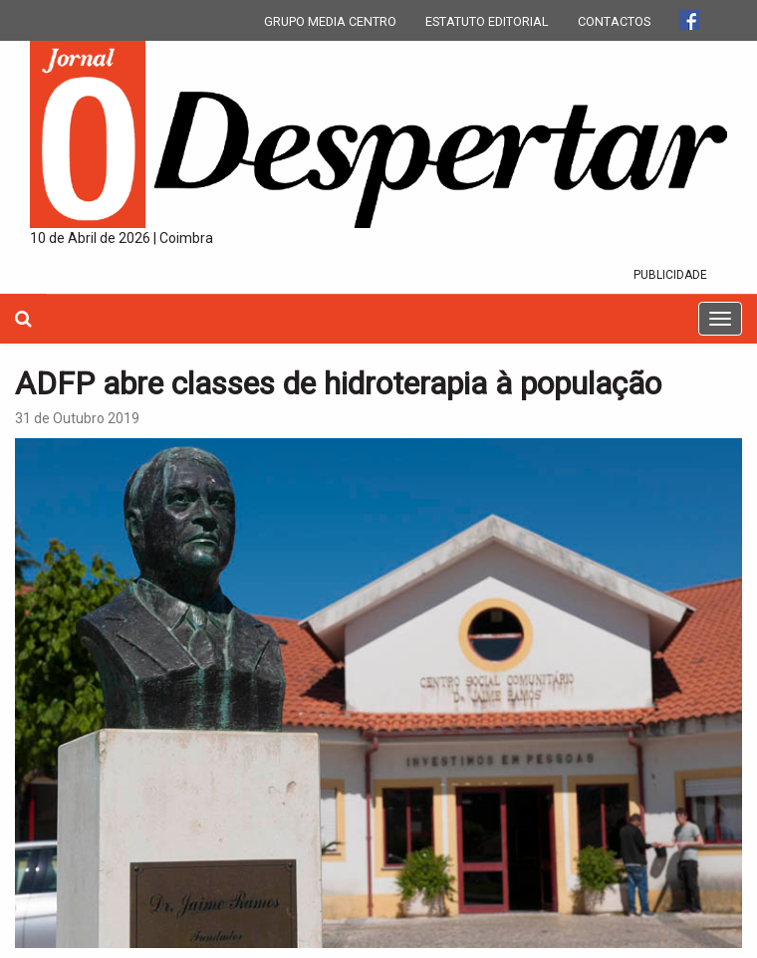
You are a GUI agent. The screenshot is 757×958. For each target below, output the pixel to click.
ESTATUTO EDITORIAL (487, 21)
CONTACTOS (614, 21)
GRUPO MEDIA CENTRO (330, 21)
